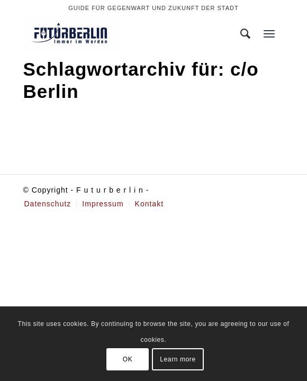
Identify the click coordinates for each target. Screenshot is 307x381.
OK (128, 359)
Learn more (177, 359)
